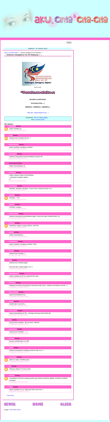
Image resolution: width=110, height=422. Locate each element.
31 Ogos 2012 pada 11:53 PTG (18, 268)
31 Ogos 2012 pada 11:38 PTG (18, 246)
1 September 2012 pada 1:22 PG (18, 305)
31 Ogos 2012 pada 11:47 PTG (18, 255)
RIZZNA (11, 232)
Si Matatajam (13, 186)
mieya (10, 135)
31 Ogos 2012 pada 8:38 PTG (17, 218)
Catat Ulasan (10, 395)
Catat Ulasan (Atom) (15, 409)
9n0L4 (11, 387)
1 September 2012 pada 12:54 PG (19, 296)
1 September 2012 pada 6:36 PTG (19, 333)
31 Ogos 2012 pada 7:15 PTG (17, 208)
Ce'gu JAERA (13, 310)
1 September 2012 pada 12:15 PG (19, 287)
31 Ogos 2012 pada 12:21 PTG (18, 149)
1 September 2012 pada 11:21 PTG (19, 352)
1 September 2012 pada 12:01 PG (19, 277)
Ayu (10, 366)
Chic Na (11, 251)
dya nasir (11, 338)
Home (6, 52)
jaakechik (12, 204)
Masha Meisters (14, 144)
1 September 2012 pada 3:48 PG (18, 315)
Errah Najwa (12, 357)
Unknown (12, 195)
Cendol (11, 347)
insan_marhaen (13, 292)
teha (10, 320)
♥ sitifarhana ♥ (13, 241)
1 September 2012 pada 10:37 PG (19, 324)
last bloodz (12, 282)
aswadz (11, 301)
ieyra (10, 260)
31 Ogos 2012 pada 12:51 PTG (18, 158)
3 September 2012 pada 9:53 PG (18, 382)
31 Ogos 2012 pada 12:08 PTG (18, 139)
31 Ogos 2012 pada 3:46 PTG (17, 190)
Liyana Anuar (13, 329)
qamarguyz (12, 172)
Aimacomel (12, 126)
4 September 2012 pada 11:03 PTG (19, 391)
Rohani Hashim (13, 213)
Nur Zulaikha (13, 154)
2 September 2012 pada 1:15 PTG (19, 361)
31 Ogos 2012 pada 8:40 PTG (17, 227)
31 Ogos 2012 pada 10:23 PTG (18, 236)
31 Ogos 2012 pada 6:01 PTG (17, 199)
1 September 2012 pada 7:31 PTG (19, 342)
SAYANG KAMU (13, 52)
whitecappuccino (14, 273)
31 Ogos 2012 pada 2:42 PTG (17, 167)
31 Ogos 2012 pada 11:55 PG (17, 130)
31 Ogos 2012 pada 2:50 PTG (17, 181)
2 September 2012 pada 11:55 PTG (19, 370)
